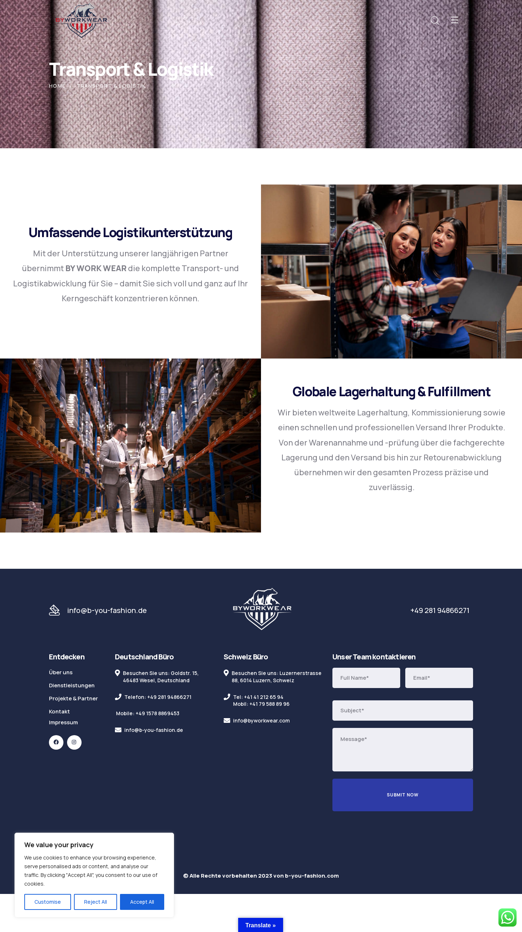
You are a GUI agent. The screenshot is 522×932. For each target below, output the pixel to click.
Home (57, 85)
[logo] (81, 20)
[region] (94, 875)
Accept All (142, 901)
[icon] (56, 742)
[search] (435, 20)
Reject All (95, 901)
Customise (47, 901)
